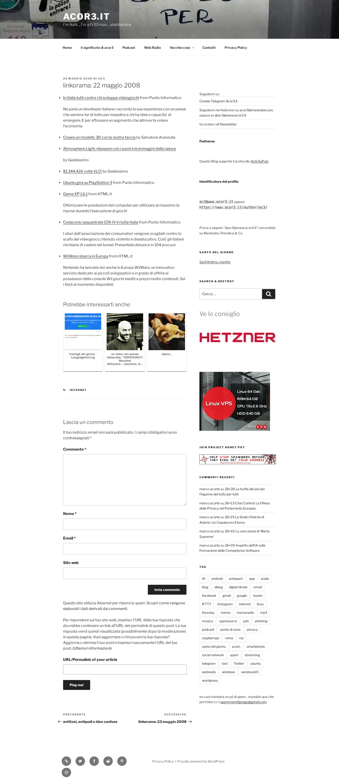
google (242, 595)
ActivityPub (259, 161)
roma (229, 638)
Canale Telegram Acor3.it (218, 101)
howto (257, 595)
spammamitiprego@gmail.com (243, 702)
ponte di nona (230, 629)
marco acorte (209, 489)
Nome (70, 513)
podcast (208, 629)
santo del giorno (214, 646)
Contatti (209, 48)
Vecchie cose (182, 48)
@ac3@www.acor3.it (230, 115)
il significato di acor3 (97, 48)
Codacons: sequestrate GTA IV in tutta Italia (100, 222)
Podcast (128, 48)
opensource (228, 621)
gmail (226, 595)
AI (203, 579)
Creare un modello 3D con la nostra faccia (99, 137)
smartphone (255, 646)
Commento (74, 449)
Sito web (71, 562)
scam (236, 646)
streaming (252, 655)
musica (207, 621)
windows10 (249, 672)
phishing (261, 621)
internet (78, 390)
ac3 (101, 78)
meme (225, 612)
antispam (236, 579)
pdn (246, 621)
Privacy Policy (236, 48)
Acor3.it (86, 16)
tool (224, 663)
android (217, 579)
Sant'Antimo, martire (214, 262)
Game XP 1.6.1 (75, 194)
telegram (209, 663)
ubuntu (255, 663)
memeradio (245, 612)
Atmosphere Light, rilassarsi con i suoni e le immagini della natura (119, 148)
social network (213, 655)
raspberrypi (210, 638)
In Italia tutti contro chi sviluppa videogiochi (101, 97)
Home (67, 48)
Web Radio (152, 48)
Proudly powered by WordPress (201, 761)
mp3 (263, 612)
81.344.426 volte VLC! (82, 171)
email (258, 587)
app (252, 579)
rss (241, 638)
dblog (218, 587)
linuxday (208, 612)
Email (69, 538)
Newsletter (228, 124)
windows (228, 672)
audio (265, 579)
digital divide (238, 587)
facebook (209, 595)
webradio (209, 672)
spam (234, 655)
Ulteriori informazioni (92, 648)
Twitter (239, 663)
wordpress (210, 680)
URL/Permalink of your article (90, 659)
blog (205, 587)
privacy (252, 629)
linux (260, 604)
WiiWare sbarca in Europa (85, 256)
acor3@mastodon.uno (256, 110)
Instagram (225, 604)
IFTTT (206, 604)
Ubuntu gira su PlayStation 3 (87, 182)
